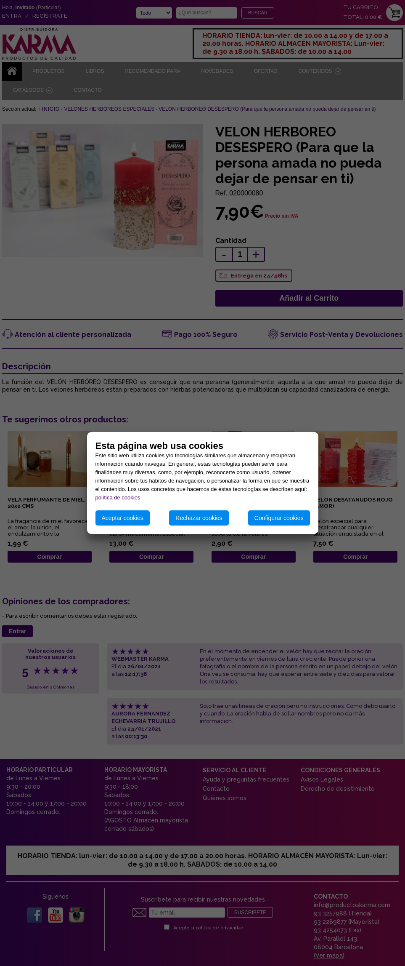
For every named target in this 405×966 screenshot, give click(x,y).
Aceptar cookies (123, 518)
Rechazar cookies (198, 518)
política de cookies (117, 497)
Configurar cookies (279, 518)
